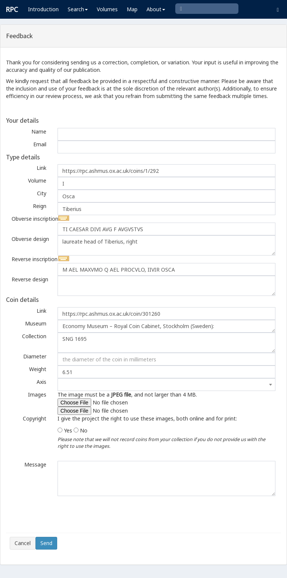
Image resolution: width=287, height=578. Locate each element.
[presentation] (66, 514)
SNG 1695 (166, 343)
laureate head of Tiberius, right (166, 245)
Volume (37, 180)
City (41, 193)
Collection (34, 336)
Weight (37, 369)
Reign (39, 206)
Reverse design (30, 279)
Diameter (34, 356)
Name (38, 131)
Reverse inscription (32, 259)
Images (37, 394)
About (155, 9)
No (83, 430)
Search (78, 9)
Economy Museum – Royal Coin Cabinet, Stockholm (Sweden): (166, 326)
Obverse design (30, 238)
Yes (68, 430)
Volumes (107, 9)
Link (41, 167)
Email (39, 144)
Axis (41, 381)
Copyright (34, 418)
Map (132, 9)
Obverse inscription (32, 218)
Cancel (23, 543)
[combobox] (166, 384)
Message (35, 464)
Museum (35, 323)
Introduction (43, 9)
